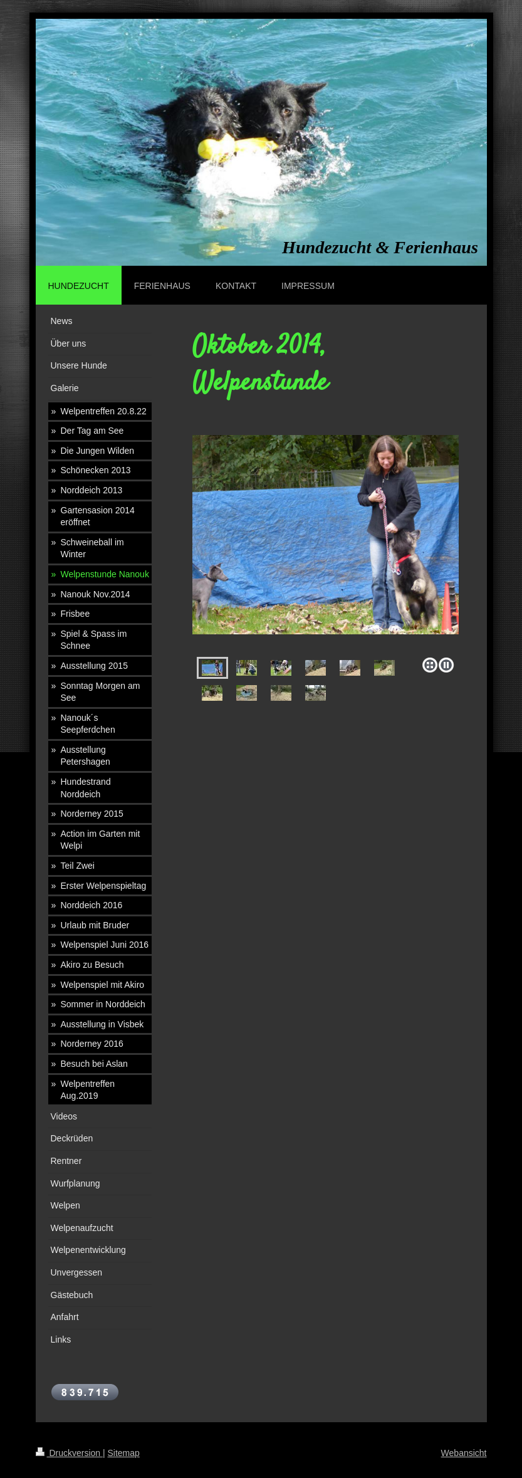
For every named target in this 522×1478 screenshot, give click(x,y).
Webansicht (464, 1453)
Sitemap (124, 1453)
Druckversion (69, 1453)
